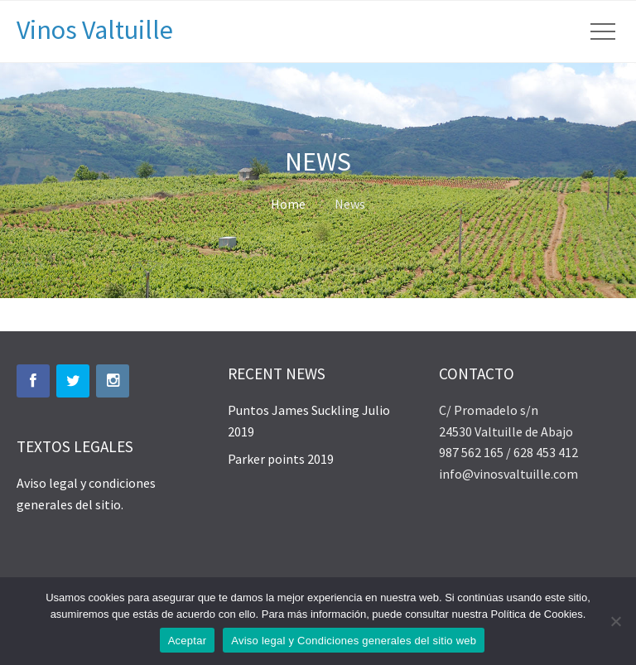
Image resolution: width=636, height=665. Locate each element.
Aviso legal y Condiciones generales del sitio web (353, 640)
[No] (615, 621)
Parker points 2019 (281, 459)
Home (288, 203)
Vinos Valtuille (95, 29)
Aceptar (187, 640)
